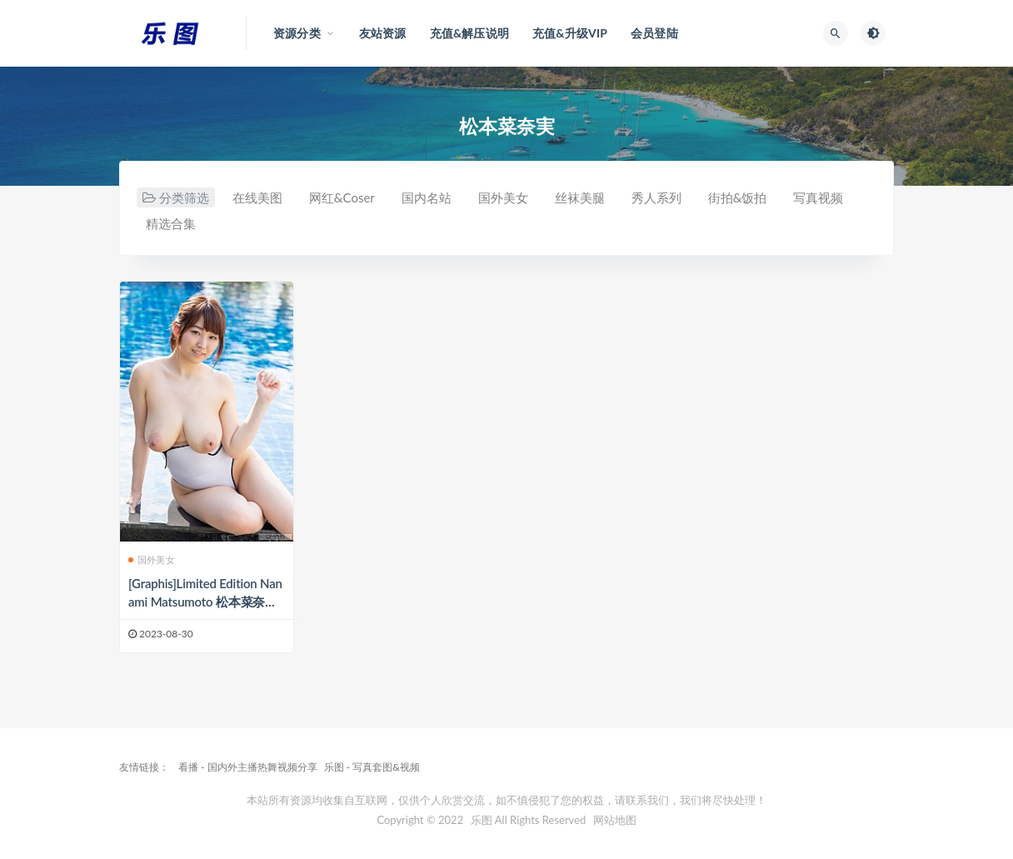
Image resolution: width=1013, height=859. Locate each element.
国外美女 (503, 197)
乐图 (481, 820)
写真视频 (818, 197)
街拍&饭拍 (737, 197)
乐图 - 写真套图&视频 (372, 767)
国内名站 (427, 197)
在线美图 (257, 197)
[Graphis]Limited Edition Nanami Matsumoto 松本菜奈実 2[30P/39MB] (205, 601)
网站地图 (614, 820)
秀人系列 (656, 197)
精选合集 (171, 223)
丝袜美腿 (580, 197)
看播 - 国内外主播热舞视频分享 (247, 767)
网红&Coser (342, 197)
